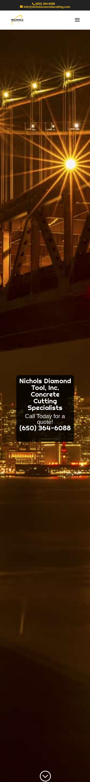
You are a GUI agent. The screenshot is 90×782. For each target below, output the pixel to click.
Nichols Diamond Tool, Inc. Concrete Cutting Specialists (45, 394)
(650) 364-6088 (45, 3)
